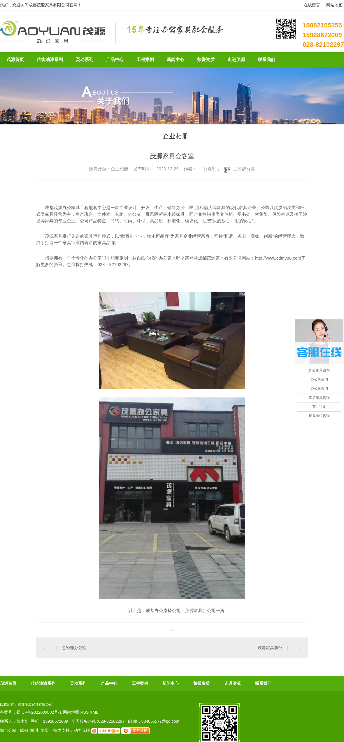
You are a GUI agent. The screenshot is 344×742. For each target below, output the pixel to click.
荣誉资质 (201, 683)
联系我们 (263, 683)
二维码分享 (244, 169)
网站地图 (334, 5)
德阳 (45, 730)
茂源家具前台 (270, 647)
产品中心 (109, 683)
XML (94, 712)
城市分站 (8, 730)
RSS (85, 712)
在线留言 (312, 5)
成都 (24, 730)
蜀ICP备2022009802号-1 (39, 712)
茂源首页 (8, 683)
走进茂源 (232, 683)
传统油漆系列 (43, 683)
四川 (34, 730)
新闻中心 (170, 683)
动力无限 (82, 730)
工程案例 (140, 683)
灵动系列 (78, 683)
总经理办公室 (74, 647)
